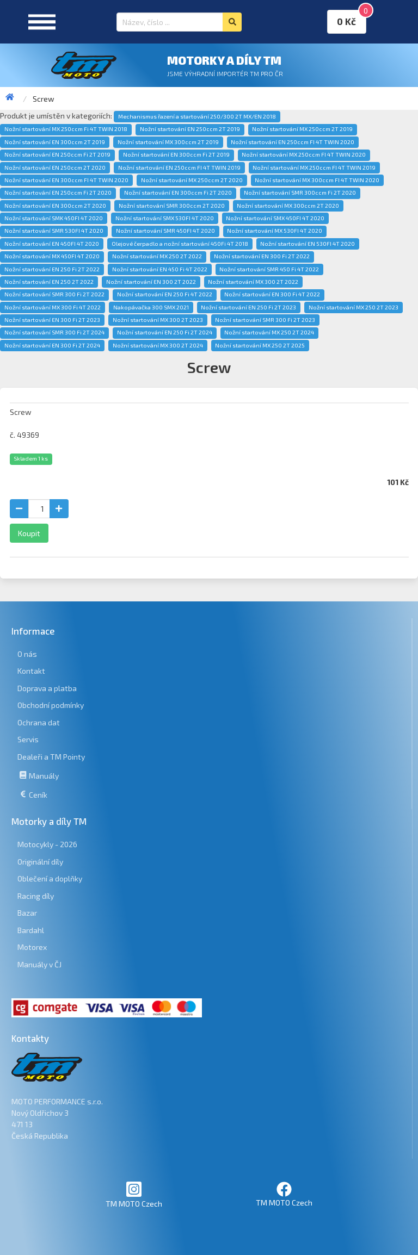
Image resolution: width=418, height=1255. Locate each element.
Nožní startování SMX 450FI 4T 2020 (275, 218)
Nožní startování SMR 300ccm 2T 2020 (172, 205)
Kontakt (31, 670)
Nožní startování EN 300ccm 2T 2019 (54, 142)
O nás (27, 653)
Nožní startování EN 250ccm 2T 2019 (190, 129)
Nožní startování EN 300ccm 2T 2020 (55, 205)
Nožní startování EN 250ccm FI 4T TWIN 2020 (292, 142)
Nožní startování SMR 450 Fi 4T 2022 (269, 269)
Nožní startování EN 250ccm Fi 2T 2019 (57, 154)
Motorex (32, 947)
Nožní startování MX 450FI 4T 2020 (52, 256)
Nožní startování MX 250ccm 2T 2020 (192, 180)
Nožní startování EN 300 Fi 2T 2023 (52, 319)
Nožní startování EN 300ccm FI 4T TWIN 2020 (66, 180)
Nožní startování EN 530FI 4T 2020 (307, 243)
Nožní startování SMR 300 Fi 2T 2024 (54, 332)
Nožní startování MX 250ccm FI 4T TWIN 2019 (314, 167)
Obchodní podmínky (50, 705)
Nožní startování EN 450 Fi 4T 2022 (159, 269)
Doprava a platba (47, 688)
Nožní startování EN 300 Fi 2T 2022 (262, 256)
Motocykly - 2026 (47, 844)
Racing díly (35, 895)
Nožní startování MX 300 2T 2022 (253, 281)
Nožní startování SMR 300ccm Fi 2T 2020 (300, 192)
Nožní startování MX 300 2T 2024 (158, 345)
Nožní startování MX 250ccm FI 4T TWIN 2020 (304, 154)
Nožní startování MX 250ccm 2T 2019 (302, 129)
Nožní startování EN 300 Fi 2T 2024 (52, 345)
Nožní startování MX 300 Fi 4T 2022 (52, 307)
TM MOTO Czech (134, 1194)
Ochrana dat (38, 722)
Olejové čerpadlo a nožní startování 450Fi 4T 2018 (180, 243)
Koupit (29, 533)
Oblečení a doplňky (49, 878)
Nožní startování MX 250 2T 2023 (353, 307)
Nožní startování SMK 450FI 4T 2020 (53, 218)
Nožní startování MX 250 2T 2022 (157, 256)
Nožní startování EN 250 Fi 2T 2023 (248, 307)
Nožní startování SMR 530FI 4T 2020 (53, 230)
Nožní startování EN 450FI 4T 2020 (51, 243)
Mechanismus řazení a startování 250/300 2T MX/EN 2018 (197, 116)
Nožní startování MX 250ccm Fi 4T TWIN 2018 (65, 129)
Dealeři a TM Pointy (51, 756)
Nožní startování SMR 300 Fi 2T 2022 (54, 294)
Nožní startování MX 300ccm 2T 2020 (288, 205)
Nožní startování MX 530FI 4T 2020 (274, 230)
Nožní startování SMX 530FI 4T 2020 (164, 218)
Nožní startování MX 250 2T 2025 (260, 345)
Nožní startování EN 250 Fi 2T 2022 (52, 269)
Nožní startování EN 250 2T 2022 (49, 281)
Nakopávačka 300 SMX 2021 (151, 307)
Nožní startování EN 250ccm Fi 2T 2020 (58, 192)
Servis (28, 739)
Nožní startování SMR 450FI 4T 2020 (165, 230)
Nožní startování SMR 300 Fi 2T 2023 (265, 319)
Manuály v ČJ (39, 964)
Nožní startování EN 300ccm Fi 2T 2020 (178, 192)
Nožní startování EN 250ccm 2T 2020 (55, 167)
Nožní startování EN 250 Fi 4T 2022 (164, 294)
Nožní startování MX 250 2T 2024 (269, 332)
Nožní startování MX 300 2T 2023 (158, 319)
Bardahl (30, 930)
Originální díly (40, 861)
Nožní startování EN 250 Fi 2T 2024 (164, 332)
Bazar (27, 912)
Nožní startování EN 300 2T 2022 (151, 281)
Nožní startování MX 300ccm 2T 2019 (168, 142)
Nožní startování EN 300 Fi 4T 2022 (272, 294)
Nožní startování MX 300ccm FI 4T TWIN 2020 (317, 180)
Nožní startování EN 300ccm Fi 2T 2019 (176, 154)
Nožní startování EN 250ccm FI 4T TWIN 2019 (179, 167)
